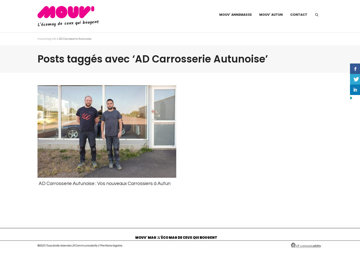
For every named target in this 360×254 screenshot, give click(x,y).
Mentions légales (111, 245)
